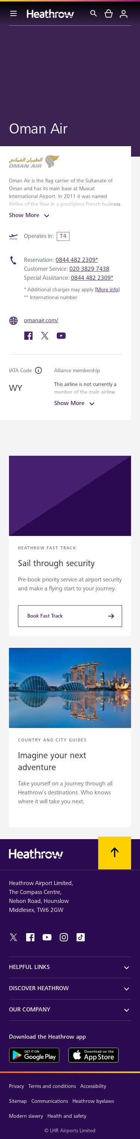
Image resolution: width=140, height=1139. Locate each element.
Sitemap (18, 1101)
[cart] (108, 13)
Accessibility (93, 1086)
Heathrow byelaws (93, 1101)
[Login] (123, 13)
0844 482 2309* (77, 260)
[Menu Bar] (13, 13)
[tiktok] (80, 937)
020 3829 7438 (89, 269)
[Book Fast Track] (70, 616)
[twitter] (45, 338)
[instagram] (63, 937)
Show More (30, 215)
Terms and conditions (52, 1086)
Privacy (16, 1086)
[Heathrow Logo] (50, 13)
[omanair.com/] (42, 320)
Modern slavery (26, 1116)
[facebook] (29, 338)
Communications (49, 1101)
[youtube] (61, 338)
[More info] (107, 289)
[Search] (93, 13)
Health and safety (66, 1116)
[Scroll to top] (114, 853)
